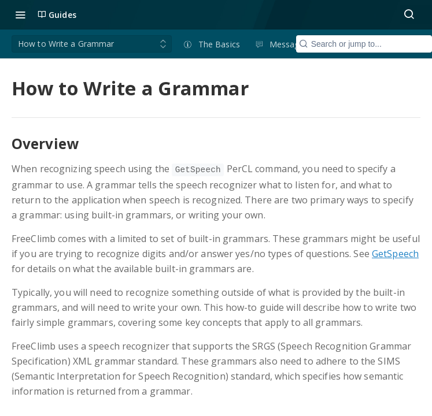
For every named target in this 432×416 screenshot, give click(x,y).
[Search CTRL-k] (364, 44)
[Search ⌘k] (409, 14)
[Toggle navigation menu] (20, 14)
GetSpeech (395, 253)
